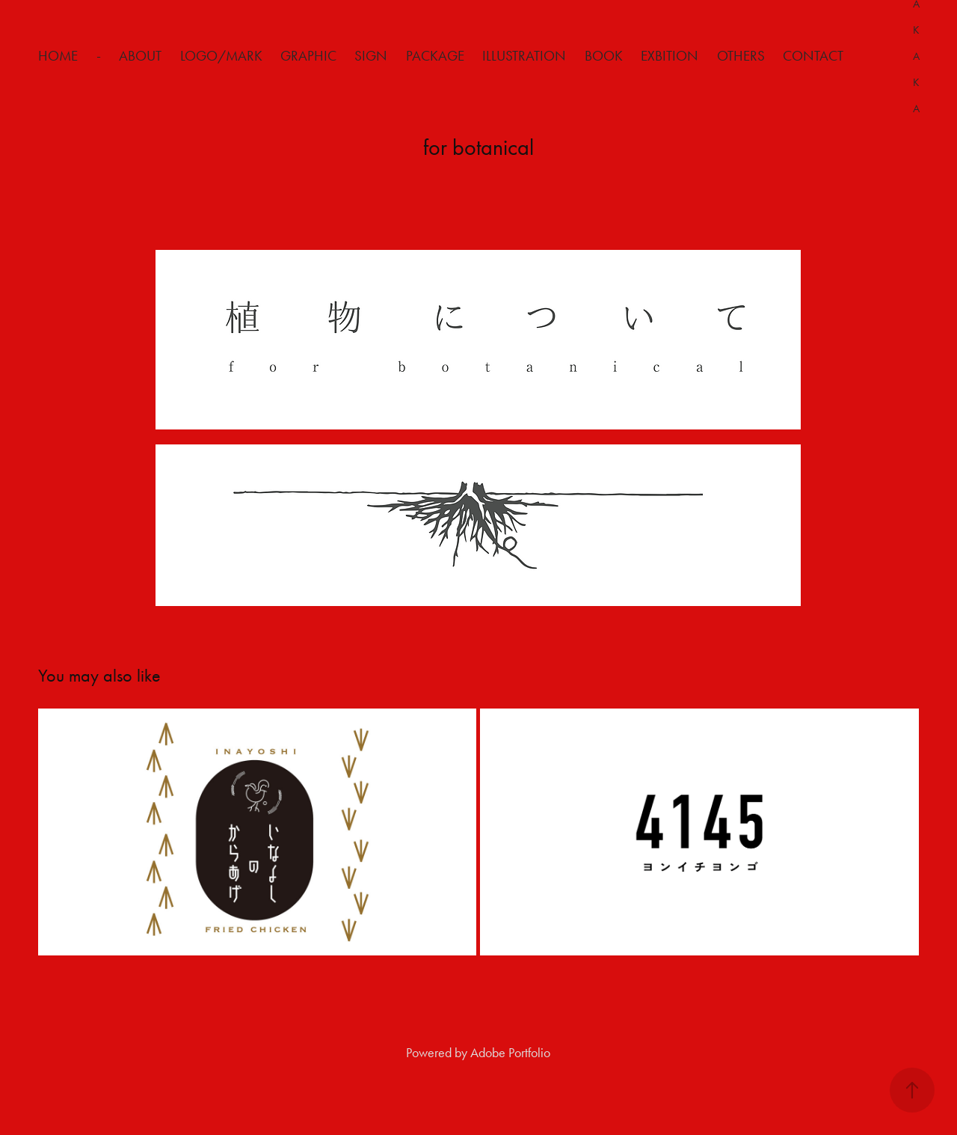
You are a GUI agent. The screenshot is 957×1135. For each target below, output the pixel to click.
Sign (370, 55)
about (140, 55)
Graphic (308, 55)
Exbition (669, 55)
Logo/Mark (221, 55)
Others (741, 55)
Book (604, 55)
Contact (813, 55)
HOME (58, 55)
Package (435, 55)
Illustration (524, 55)
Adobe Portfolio (510, 1052)
